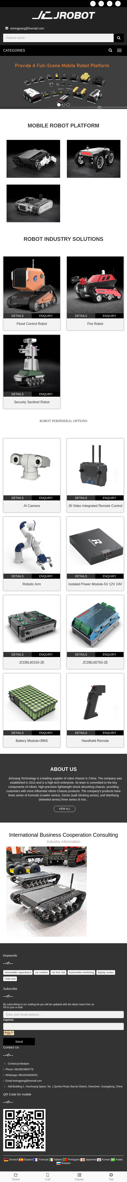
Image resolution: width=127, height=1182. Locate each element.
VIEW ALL (64, 808)
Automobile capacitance (17, 972)
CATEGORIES (14, 50)
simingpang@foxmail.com (27, 28)
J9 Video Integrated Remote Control (95, 506)
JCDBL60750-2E (95, 662)
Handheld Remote (95, 741)
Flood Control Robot (32, 324)
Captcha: (8, 1019)
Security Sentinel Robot (31, 402)
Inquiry (79, 1176)
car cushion (41, 972)
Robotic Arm (31, 584)
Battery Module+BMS (32, 741)
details (17, 316)
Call (48, 1176)
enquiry (46, 316)
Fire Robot (95, 324)
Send (19, 1041)
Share (16, 1176)
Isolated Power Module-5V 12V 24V (95, 584)
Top (111, 1176)
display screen (106, 972)
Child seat (10, 978)
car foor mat (58, 972)
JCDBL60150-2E (31, 662)
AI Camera (32, 506)
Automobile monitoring (81, 972)
